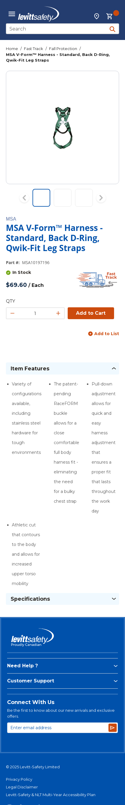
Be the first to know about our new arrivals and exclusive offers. (61, 713)
